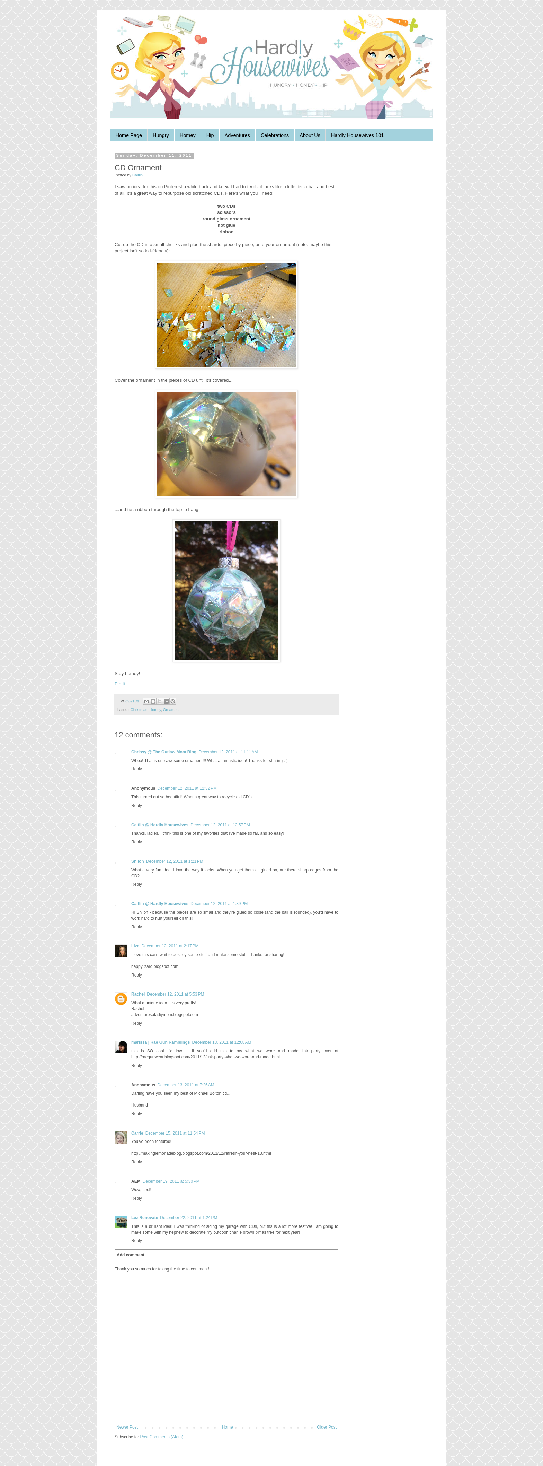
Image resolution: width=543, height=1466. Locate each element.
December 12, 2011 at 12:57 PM (220, 825)
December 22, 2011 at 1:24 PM (188, 1217)
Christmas (139, 710)
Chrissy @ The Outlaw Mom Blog (163, 751)
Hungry (161, 135)
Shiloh (137, 861)
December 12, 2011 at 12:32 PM (187, 788)
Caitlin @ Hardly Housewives (159, 825)
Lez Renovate (144, 1217)
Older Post (327, 1427)
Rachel (138, 994)
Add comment (130, 1254)
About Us (310, 135)
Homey (188, 135)
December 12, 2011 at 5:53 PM (175, 994)
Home (227, 1427)
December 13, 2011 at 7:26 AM (185, 1085)
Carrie (137, 1133)
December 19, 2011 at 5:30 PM (171, 1181)
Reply (136, 768)
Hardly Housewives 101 (357, 135)
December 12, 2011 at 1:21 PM (174, 861)
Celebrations (275, 135)
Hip (210, 135)
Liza (135, 946)
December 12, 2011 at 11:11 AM (228, 751)
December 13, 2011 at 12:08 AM (221, 1042)
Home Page (129, 135)
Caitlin (137, 175)
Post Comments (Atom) (161, 1436)
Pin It (120, 683)
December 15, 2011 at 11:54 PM (175, 1133)
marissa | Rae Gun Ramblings (160, 1042)
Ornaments (172, 710)
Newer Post (127, 1427)
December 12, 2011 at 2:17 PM (169, 946)
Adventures (237, 135)
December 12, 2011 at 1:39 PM (219, 903)
